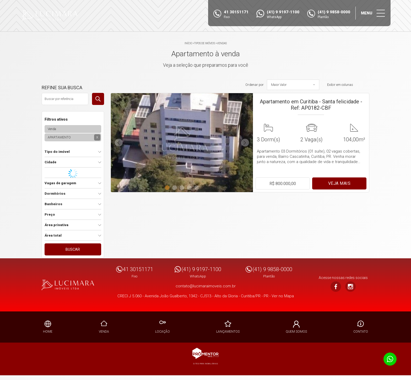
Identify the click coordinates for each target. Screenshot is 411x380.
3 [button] (183, 186)
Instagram (350, 286)
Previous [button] (119, 143)
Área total (53, 235)
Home (47, 331)
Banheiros (53, 204)
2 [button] (175, 186)
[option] (182, 143)
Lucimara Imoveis (68, 285)
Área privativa (56, 225)
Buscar (73, 249)
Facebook (336, 286)
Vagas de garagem (60, 183)
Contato (360, 331)
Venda (104, 331)
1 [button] (168, 186)
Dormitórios (55, 193)
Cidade (50, 162)
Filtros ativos (56, 119)
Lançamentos (228, 331)
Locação (162, 331)
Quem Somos (296, 331)
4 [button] (190, 186)
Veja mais (339, 183)
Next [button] (245, 143)
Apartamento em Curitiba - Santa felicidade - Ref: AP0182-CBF (311, 104)
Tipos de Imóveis (204, 43)
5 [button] (197, 186)
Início (188, 43)
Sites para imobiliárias (205, 363)
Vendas (222, 43)
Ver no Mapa (283, 296)
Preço (50, 214)
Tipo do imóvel (57, 152)
